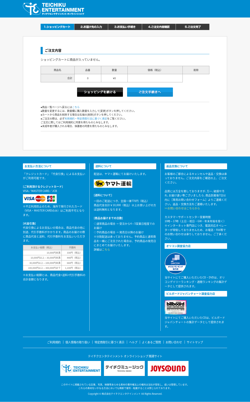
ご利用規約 (54, 342)
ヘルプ (133, 342)
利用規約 (70, 118)
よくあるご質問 (151, 342)
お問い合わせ (174, 342)
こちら (76, 107)
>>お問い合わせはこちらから (182, 208)
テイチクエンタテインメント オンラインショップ (53, 9)
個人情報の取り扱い (77, 342)
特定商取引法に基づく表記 (92, 118)
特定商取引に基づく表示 (109, 342)
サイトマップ (195, 342)
